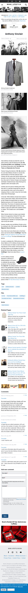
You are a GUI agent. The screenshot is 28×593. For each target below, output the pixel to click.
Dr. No (3, 295)
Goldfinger (22, 295)
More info (20, 586)
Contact (24, 558)
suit (3, 286)
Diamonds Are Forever (18, 298)
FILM (9, 15)
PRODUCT (20, 15)
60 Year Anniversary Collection (17, 279)
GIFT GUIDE (21, 17)
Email (3, 477)
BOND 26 (14, 17)
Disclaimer (11, 555)
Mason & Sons (5, 289)
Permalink (3, 398)
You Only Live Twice (6, 298)
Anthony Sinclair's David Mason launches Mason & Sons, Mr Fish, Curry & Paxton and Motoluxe (16, 372)
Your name (4, 473)
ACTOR (15, 15)
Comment (4, 486)
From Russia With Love (12, 295)
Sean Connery (5, 305)
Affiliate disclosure (20, 555)
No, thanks (11, 589)
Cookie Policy (16, 558)
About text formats (21, 499)
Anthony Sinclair (10, 286)
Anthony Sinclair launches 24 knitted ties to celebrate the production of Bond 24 (17, 349)
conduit (17, 286)
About (5, 555)
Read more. (23, 21)
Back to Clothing (5, 38)
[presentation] (13, 510)
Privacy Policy (7, 558)
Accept (3, 589)
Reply (26, 395)
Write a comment (21, 38)
